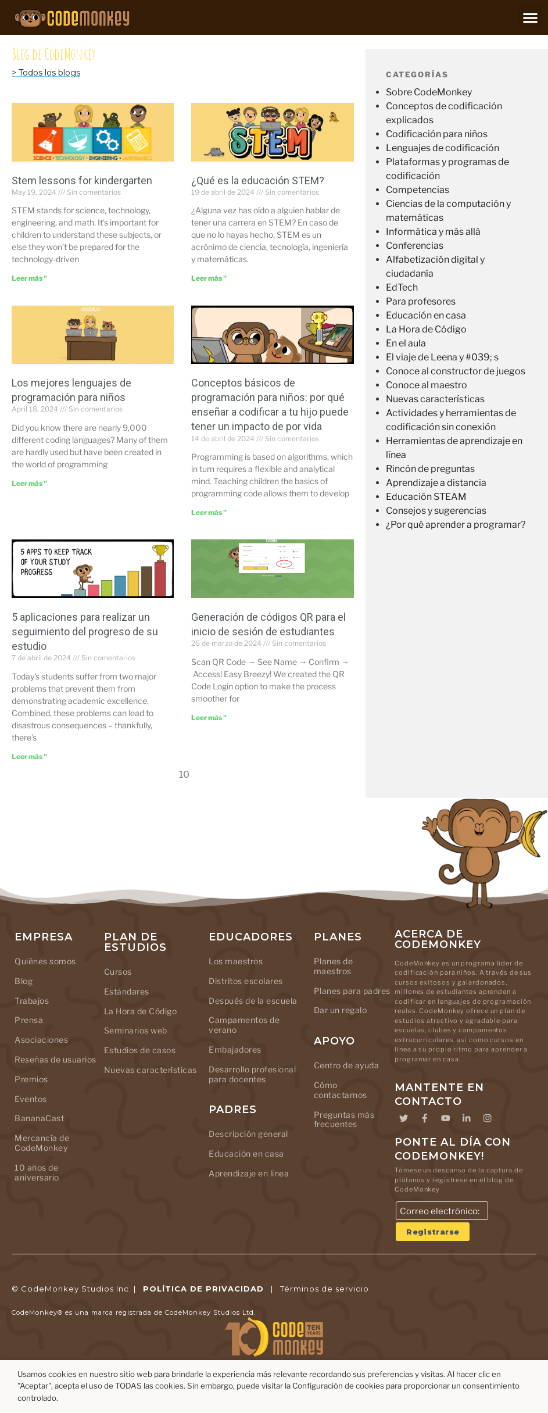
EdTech (402, 287)
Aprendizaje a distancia (436, 482)
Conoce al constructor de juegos (455, 371)
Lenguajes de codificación (442, 147)
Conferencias (414, 245)
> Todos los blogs (46, 72)
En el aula (406, 343)
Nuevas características (435, 399)
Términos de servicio (324, 1289)
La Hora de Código (426, 329)
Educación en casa (426, 315)
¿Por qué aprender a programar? (455, 524)
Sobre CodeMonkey (429, 92)
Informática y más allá (433, 231)
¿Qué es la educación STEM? (257, 180)
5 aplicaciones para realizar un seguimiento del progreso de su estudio (85, 631)
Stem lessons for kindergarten (82, 180)
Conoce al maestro (426, 385)
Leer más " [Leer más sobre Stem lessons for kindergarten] (29, 278)
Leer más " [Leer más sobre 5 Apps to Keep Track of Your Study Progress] (29, 756)
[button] (530, 18)
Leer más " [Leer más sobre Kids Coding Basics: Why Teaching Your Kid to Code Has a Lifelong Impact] (209, 512)
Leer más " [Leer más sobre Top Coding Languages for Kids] (29, 483)
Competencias (417, 189)
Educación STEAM (426, 496)
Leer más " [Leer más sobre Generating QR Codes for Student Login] (209, 717)
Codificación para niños (437, 133)
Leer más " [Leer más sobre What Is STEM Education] (209, 278)
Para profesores (421, 301)
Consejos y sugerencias (436, 510)
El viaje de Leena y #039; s (442, 357)
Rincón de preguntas (430, 468)
